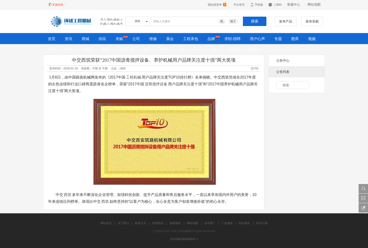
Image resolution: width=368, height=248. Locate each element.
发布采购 (312, 21)
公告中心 (282, 60)
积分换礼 (244, 223)
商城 (85, 39)
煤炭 (147, 49)
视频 (312, 39)
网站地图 (314, 4)
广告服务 (227, 223)
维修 (153, 39)
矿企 (198, 49)
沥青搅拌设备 (156, 84)
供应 (102, 39)
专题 (278, 39)
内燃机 (87, 49)
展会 (170, 39)
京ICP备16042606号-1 (184, 239)
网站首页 (106, 223)
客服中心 (293, 4)
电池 (106, 49)
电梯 (164, 49)
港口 (215, 49)
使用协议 (158, 223)
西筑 (67, 195)
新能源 (233, 49)
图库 (295, 39)
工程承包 (190, 39)
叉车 (181, 49)
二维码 (274, 4)
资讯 (68, 39)
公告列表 (282, 72)
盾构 (51, 49)
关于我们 (123, 223)
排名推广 (209, 223)
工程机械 (133, 77)
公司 (136, 39)
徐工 (233, 21)
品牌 (211, 39)
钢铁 (68, 49)
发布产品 (285, 21)
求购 (119, 39)
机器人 (254, 49)
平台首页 (239, 4)
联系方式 (140, 223)
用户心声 (257, 39)
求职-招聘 (232, 39)
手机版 (256, 4)
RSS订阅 (262, 223)
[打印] (254, 68)
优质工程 (126, 49)
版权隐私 (175, 223)
